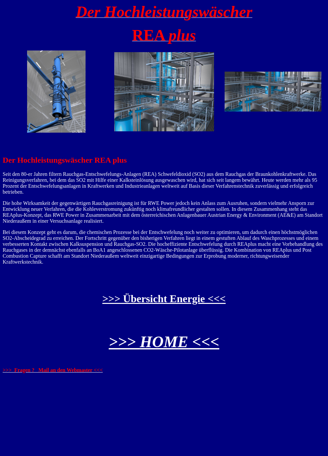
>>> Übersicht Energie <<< (164, 299)
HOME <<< (179, 341)
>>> (124, 341)
